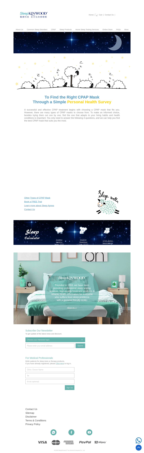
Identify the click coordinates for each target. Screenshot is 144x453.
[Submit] (80, 345)
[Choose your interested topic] (55, 339)
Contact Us (110, 15)
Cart (100, 15)
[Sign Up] (69, 387)
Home (91, 15)
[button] (96, 15)
